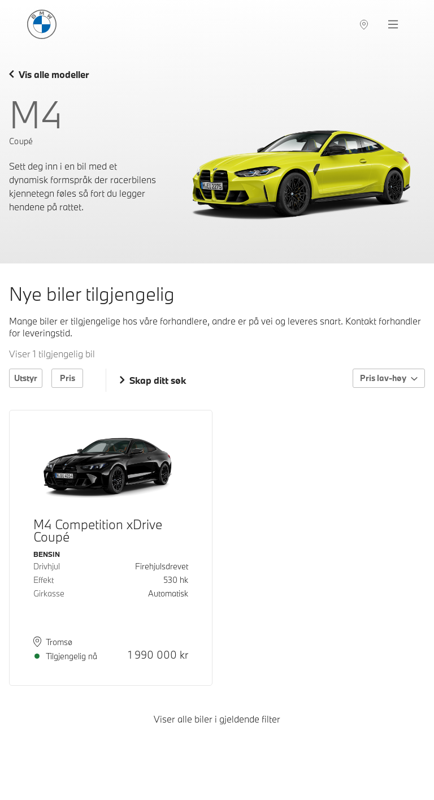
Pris (67, 378)
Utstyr (25, 378)
